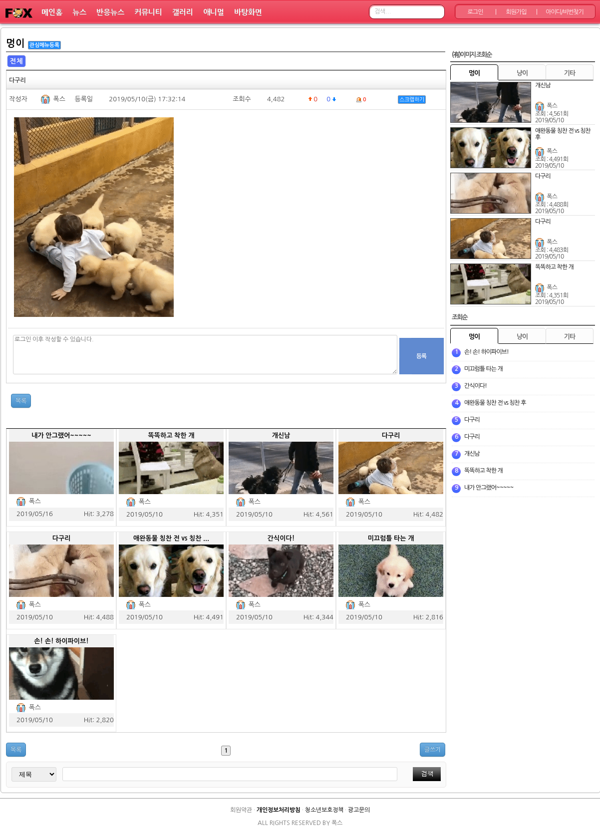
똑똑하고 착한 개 (171, 435)
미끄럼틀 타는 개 (391, 538)
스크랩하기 (411, 99)
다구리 (391, 435)
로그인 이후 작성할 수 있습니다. (205, 354)
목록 (20, 401)
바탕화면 (248, 12)
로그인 (475, 12)
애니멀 (213, 12)
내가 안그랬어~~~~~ (61, 435)
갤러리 (182, 12)
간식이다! (281, 538)
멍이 (15, 43)
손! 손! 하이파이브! (61, 641)
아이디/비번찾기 (564, 12)
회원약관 (241, 810)
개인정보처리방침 (278, 810)
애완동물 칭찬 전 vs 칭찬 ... (171, 538)
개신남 (281, 435)
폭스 (59, 99)
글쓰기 (432, 750)
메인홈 (51, 12)
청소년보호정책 (324, 810)
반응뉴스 (110, 12)
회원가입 (516, 12)
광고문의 (359, 810)
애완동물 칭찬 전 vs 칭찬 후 (495, 403)
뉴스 (79, 12)
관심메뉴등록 (44, 45)
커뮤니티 (148, 12)
